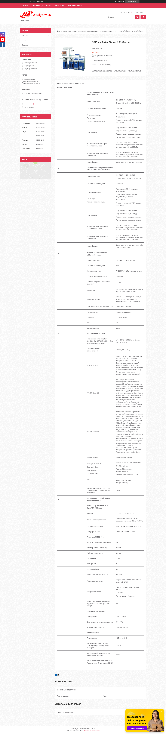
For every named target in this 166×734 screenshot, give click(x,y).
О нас (48, 6)
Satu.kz (92, 729)
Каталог (36, 6)
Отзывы (25, 45)
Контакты (59, 6)
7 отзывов (120, 1)
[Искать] (137, 17)
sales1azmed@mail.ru (31, 104)
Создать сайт (31, 1)
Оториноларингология (108, 31)
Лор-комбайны (123, 31)
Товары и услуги (66, 31)
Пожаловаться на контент (92, 731)
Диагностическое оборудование (86, 31)
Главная (25, 6)
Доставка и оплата (76, 6)
